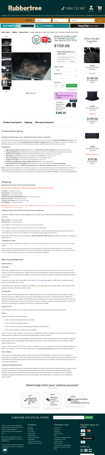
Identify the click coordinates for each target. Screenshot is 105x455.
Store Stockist (58, 443)
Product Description (12, 122)
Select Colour (58, 67)
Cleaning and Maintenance (62, 437)
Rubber (14, 32)
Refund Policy (72, 172)
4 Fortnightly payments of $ (66, 59)
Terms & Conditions (53, 172)
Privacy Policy (58, 441)
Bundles (30, 428)
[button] (72, 8)
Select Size (58, 74)
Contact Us (44, 280)
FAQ (55, 435)
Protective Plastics (33, 437)
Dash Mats (67, 15)
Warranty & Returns (44, 122)
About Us (57, 430)
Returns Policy (58, 434)
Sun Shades (32, 434)
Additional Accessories (35, 443)
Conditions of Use (59, 439)
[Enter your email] (68, 417)
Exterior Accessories (34, 441)
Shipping (28, 122)
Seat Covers (32, 435)
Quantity (57, 82)
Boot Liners (6, 32)
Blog (55, 449)
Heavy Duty (23, 32)
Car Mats (30, 430)
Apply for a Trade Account (62, 447)
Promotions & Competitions (62, 445)
